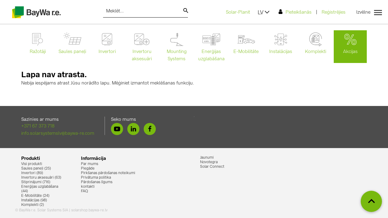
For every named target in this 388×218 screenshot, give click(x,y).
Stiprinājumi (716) (35, 182)
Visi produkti (31, 164)
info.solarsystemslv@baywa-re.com (57, 133)
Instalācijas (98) (34, 200)
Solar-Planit (238, 12)
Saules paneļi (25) (36, 168)
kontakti (88, 187)
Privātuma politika (96, 178)
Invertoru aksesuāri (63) (41, 178)
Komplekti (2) (32, 205)
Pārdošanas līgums (96, 182)
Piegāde (88, 168)
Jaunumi (207, 158)
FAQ (84, 191)
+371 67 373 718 (38, 126)
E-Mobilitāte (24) (35, 196)
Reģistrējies (334, 12)
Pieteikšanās (295, 12)
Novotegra (209, 162)
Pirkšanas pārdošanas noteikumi (108, 173)
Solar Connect (212, 167)
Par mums (89, 164)
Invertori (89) (32, 173)
